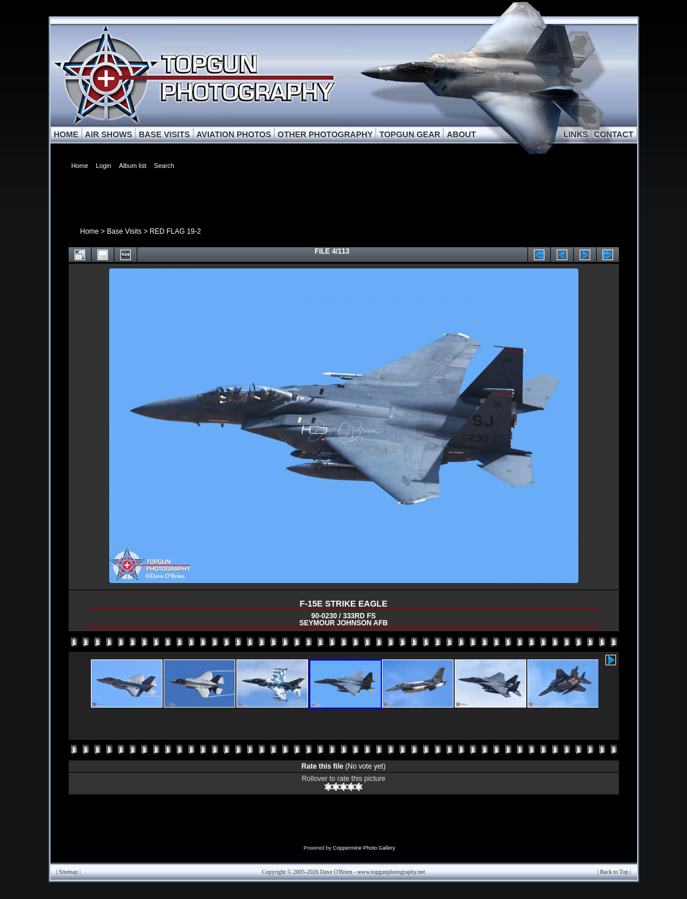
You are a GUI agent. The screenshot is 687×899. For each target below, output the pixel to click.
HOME (66, 134)
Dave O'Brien (336, 871)
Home (89, 231)
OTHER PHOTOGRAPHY (325, 134)
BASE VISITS (163, 134)
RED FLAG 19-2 (175, 231)
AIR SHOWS (109, 134)
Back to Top (614, 871)
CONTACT (613, 134)
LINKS (575, 134)
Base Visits (124, 231)
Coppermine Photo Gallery (364, 848)
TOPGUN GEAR (409, 134)
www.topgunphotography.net (391, 871)
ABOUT (461, 134)
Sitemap (68, 871)
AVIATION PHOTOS (234, 134)
